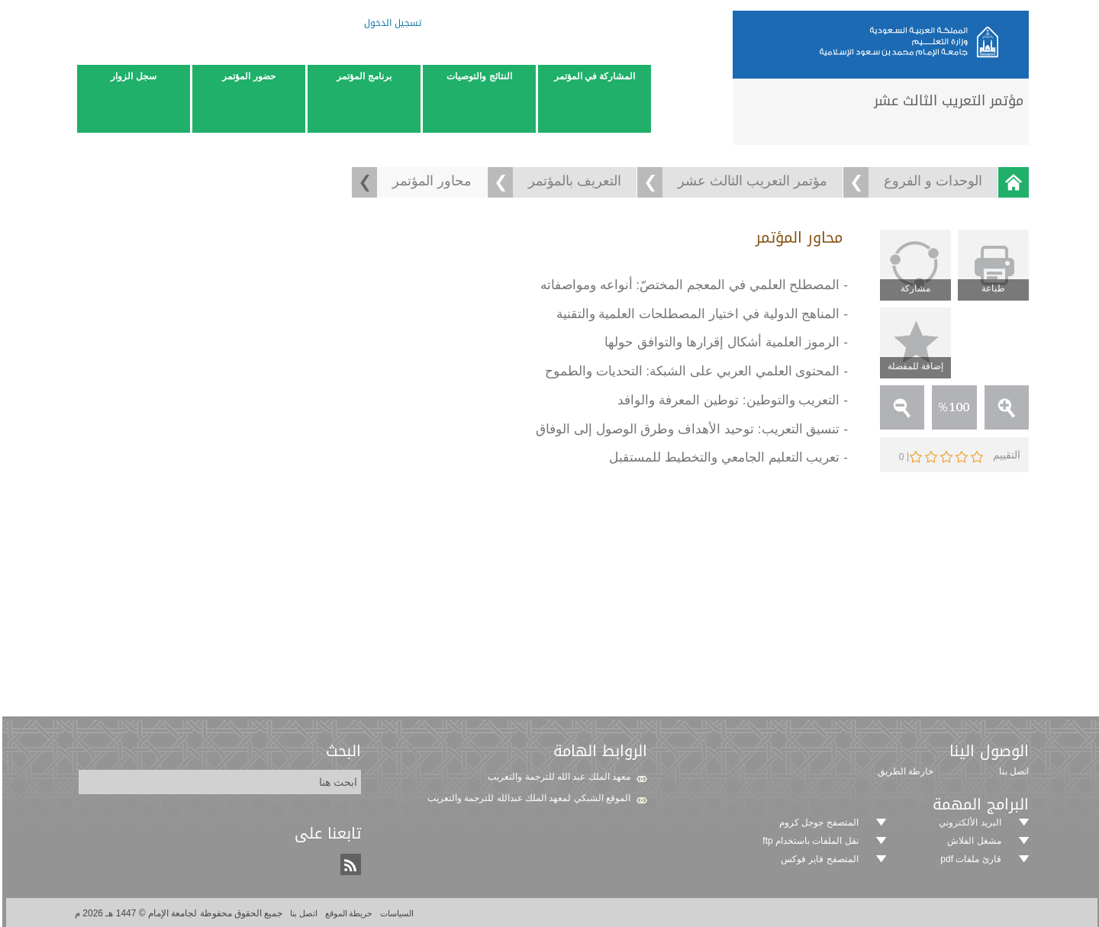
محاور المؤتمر (429, 180)
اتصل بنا (300, 913)
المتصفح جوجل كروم (816, 822)
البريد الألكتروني (967, 822)
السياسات (393, 913)
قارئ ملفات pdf (968, 859)
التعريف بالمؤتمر (572, 180)
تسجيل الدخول (390, 25)
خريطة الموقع (346, 913)
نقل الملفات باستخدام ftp (808, 840)
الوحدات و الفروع (930, 180)
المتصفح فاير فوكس (817, 859)
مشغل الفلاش (971, 840)
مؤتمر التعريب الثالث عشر (750, 180)
